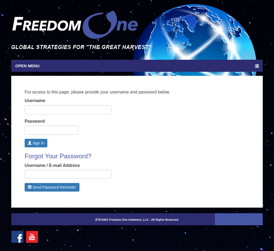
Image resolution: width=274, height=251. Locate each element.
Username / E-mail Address (52, 165)
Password (35, 121)
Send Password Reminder (52, 187)
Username (35, 100)
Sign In (36, 143)
